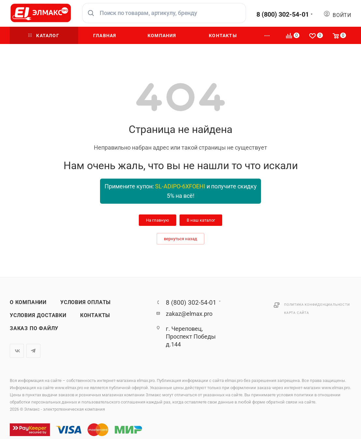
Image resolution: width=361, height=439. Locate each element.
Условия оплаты (85, 302)
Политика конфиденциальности (317, 304)
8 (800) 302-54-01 (282, 14)
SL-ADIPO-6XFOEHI (180, 186)
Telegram (33, 351)
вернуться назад (180, 238)
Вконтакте (17, 351)
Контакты (95, 315)
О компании (28, 302)
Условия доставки (38, 315)
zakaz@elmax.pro (189, 313)
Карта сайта (296, 313)
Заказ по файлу (34, 328)
